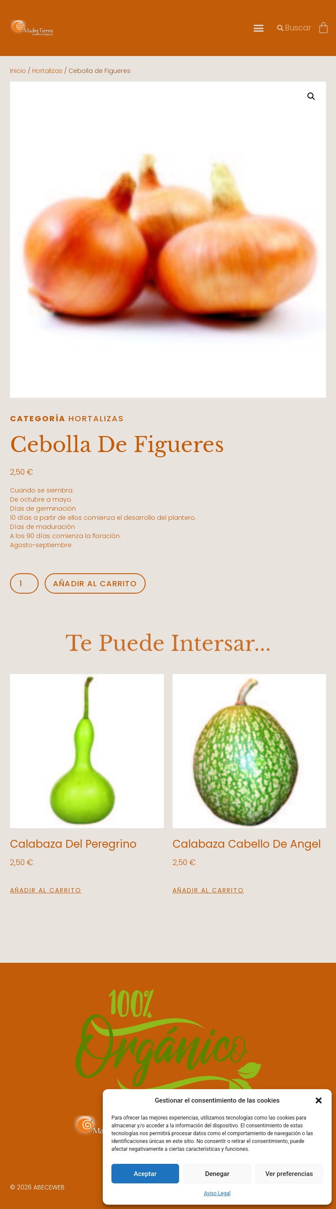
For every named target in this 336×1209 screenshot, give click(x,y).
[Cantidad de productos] (24, 583)
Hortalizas (47, 70)
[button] (318, 1100)
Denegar (217, 1174)
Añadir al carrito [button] (46, 890)
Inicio (18, 70)
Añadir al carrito (95, 583)
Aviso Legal (217, 1193)
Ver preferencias (289, 1174)
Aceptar (145, 1174)
